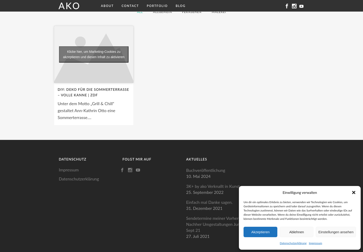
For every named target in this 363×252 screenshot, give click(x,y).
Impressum (315, 243)
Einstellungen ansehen (336, 232)
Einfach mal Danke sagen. (209, 202)
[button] (353, 192)
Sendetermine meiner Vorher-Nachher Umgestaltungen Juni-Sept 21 (214, 224)
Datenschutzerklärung (293, 243)
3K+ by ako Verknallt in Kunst (213, 186)
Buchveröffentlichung (205, 170)
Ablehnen (296, 232)
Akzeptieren (260, 232)
